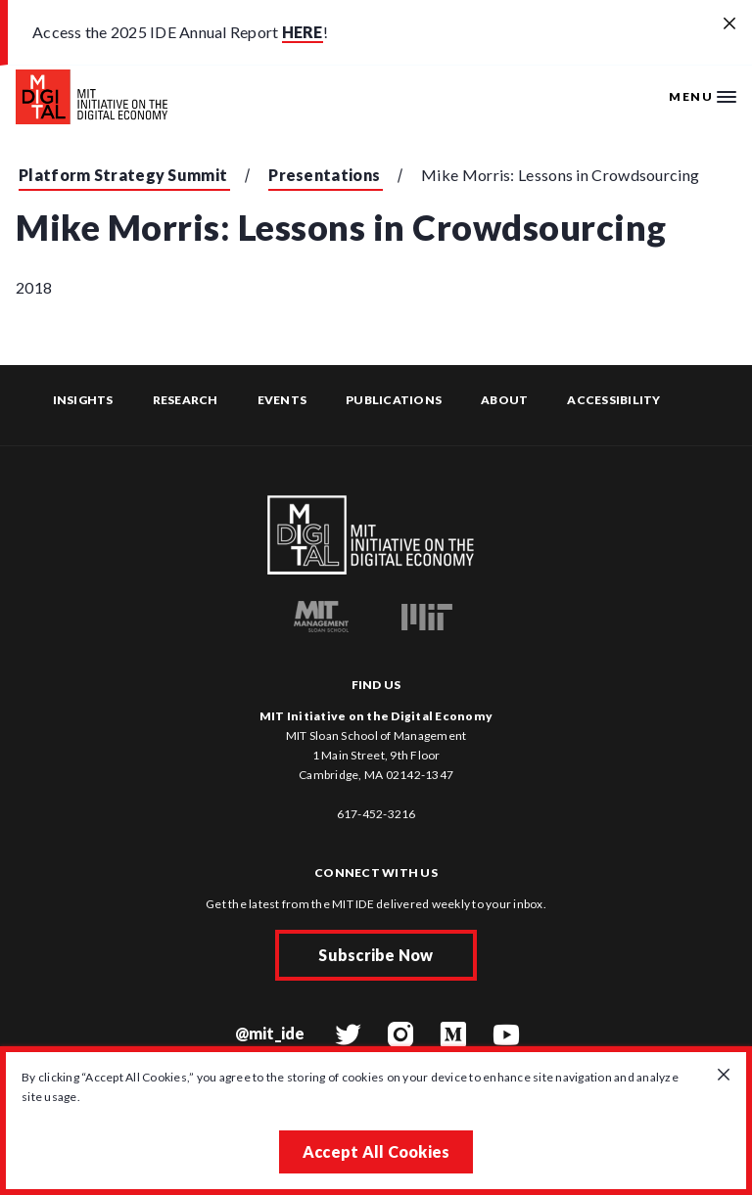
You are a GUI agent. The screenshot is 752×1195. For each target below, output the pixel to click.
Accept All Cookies (376, 1151)
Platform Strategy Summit (123, 174)
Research (185, 399)
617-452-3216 (376, 813)
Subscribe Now (375, 954)
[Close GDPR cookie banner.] (723, 1075)
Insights (83, 399)
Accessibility (613, 399)
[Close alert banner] (729, 24)
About (504, 399)
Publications (394, 399)
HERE (302, 32)
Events (282, 399)
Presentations (324, 174)
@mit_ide (270, 1033)
